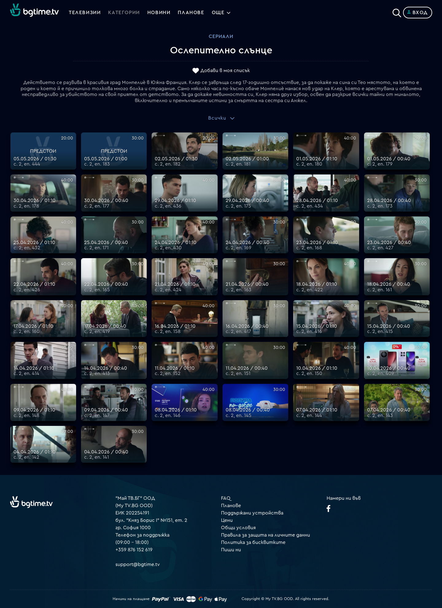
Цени (227, 520)
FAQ (226, 498)
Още (218, 12)
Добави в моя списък (225, 70)
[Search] (397, 11)
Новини (159, 12)
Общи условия (238, 527)
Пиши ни (231, 549)
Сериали (221, 36)
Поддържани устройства (252, 512)
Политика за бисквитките (253, 542)
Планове (231, 505)
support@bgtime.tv (137, 564)
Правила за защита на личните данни (265, 535)
